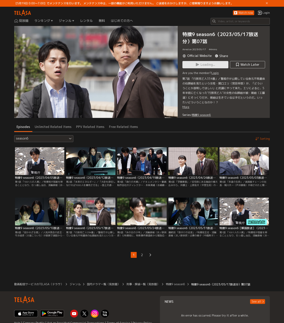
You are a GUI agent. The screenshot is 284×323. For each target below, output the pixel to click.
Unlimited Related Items (53, 127)
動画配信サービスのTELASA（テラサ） (38, 284)
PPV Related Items (90, 127)
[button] (243, 12)
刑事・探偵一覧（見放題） (143, 284)
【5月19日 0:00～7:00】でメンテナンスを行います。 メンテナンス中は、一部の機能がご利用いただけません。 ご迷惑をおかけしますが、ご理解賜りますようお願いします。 (123, 3)
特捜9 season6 (201, 115)
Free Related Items (123, 127)
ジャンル (75, 284)
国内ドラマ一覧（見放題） (103, 284)
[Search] (240, 21)
